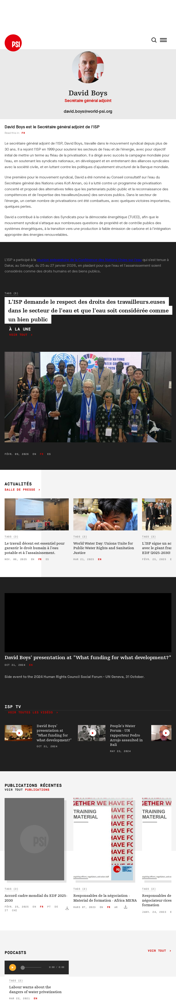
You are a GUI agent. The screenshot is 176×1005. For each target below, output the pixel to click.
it (6, 910)
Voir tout (19, 334)
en (34, 454)
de (56, 907)
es (49, 454)
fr (23, 133)
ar (116, 907)
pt (49, 907)
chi (14, 910)
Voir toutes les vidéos (31, 712)
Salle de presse (21, 489)
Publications (37, 789)
